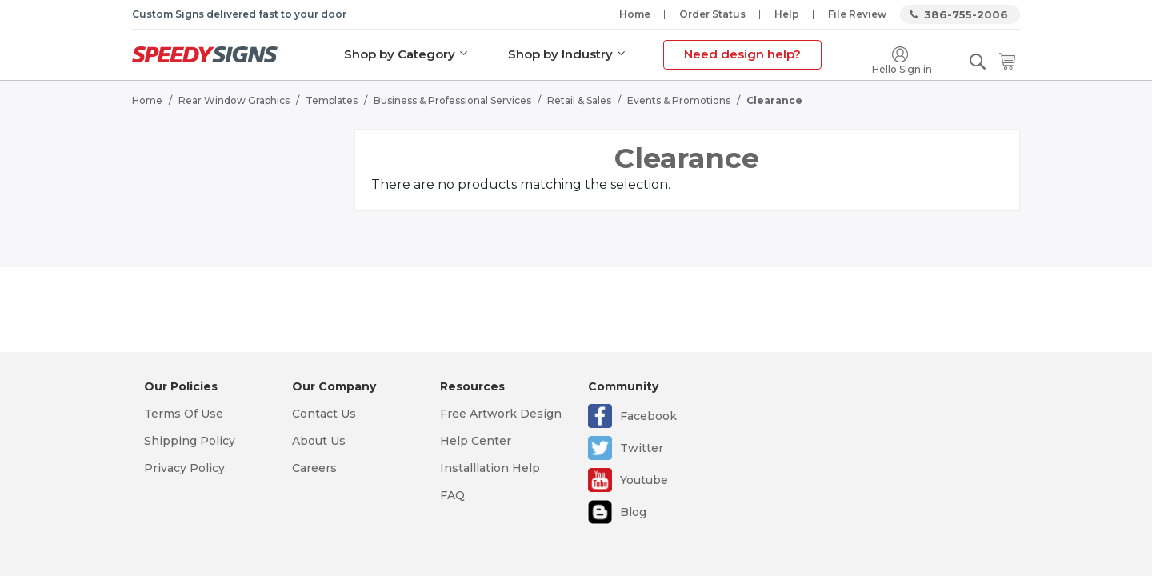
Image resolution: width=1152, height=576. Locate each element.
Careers (314, 468)
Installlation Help (490, 468)
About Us (319, 441)
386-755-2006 (966, 14)
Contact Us (324, 413)
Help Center (475, 441)
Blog (633, 512)
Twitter (641, 448)
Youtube (644, 480)
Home (634, 14)
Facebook (648, 416)
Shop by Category (399, 54)
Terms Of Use (183, 413)
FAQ (452, 495)
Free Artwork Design (501, 413)
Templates (332, 100)
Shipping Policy (189, 441)
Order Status (712, 14)
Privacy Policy (184, 468)
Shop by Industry (560, 54)
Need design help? (742, 54)
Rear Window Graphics (234, 100)
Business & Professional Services (452, 100)
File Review (857, 14)
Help (786, 14)
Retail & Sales (579, 100)
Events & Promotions (678, 100)
